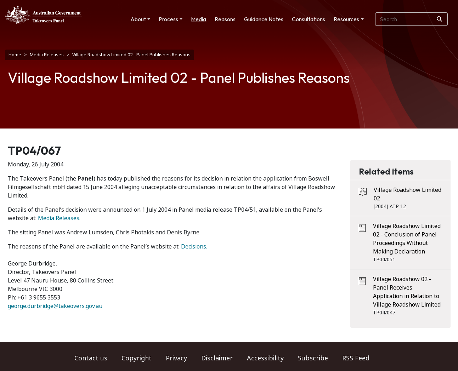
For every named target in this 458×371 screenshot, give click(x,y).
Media (198, 19)
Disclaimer (217, 358)
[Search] (439, 19)
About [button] (138, 19)
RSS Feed (355, 358)
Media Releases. (59, 218)
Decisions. (194, 246)
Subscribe (313, 358)
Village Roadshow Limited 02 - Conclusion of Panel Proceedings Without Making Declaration (407, 239)
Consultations (308, 19)
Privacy (176, 358)
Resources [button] (346, 19)
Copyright (136, 358)
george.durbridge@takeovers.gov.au (55, 306)
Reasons (225, 19)
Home (15, 54)
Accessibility (265, 358)
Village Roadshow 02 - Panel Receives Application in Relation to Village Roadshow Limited (407, 292)
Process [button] (168, 19)
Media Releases (47, 54)
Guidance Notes (263, 19)
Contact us (90, 358)
